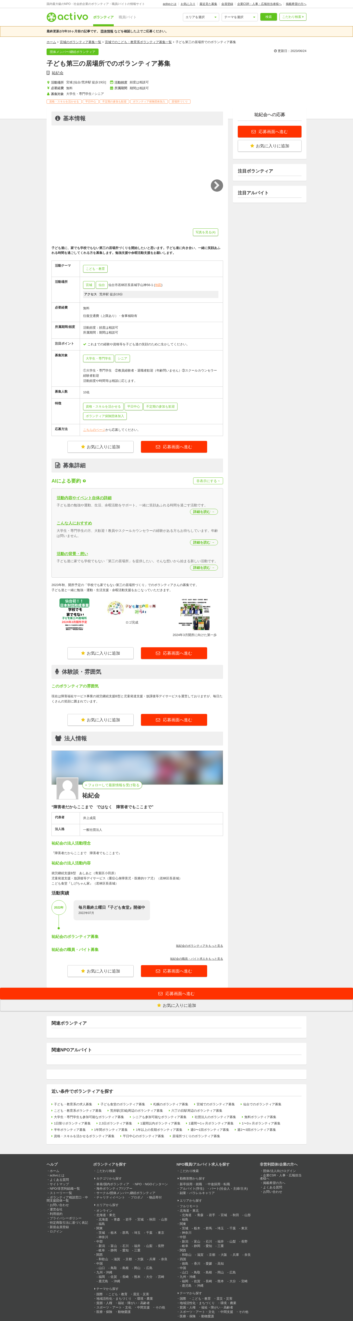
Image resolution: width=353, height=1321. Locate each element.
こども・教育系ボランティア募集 (78, 1110)
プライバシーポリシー (66, 1218)
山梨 (149, 1246)
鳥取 (114, 1268)
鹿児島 (103, 1281)
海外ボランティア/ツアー (114, 1188)
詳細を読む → (204, 512)
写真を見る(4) (205, 232)
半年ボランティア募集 (70, 1130)
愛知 (125, 1250)
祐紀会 (57, 73)
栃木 (114, 1232)
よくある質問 (59, 1180)
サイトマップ (59, 1184)
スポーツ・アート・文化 (113, 1307)
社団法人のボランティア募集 (215, 1117)
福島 (102, 1224)
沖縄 (117, 1281)
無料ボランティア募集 (260, 1117)
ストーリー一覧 (61, 1193)
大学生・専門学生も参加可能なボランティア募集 (89, 1117)
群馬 (125, 1232)
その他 (160, 1307)
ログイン (56, 1231)
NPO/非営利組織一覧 (65, 1188)
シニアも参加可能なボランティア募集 (159, 1117)
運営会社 (56, 1209)
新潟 (102, 1246)
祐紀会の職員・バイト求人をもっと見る (196, 958)
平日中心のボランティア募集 (143, 1136)
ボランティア (103, 17)
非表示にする (208, 481)
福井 (137, 1246)
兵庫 (152, 1259)
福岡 (102, 1277)
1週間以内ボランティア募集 (160, 1123)
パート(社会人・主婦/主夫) (229, 1188)
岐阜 (102, 1250)
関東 (99, 1228)
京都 (129, 1259)
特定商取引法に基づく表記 (69, 1222)
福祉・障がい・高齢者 (134, 1303)
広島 (149, 1268)
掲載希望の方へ (296, 4)
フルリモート (189, 1206)
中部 (99, 1241)
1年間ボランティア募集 (111, 1130)
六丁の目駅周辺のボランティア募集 (196, 1110)
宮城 (89, 285)
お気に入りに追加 (100, 447)
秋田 (152, 1219)
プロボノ (137, 1197)
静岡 (114, 1250)
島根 (125, 1268)
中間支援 (143, 1307)
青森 (117, 1219)
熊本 (137, 1277)
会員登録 (227, 4)
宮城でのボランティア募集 (216, 1104)
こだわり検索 (291, 17)
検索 (268, 17)
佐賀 (114, 1277)
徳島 (185, 1263)
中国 (99, 1263)
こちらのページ (94, 430)
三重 (137, 1250)
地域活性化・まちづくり (113, 1298)
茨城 (102, 1232)
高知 (220, 1263)
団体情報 (107, 31)
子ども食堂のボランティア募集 (123, 1104)
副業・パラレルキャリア (197, 1193)
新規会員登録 (59, 1227)
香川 (197, 1263)
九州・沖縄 (104, 1272)
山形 (164, 1219)
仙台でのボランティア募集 (262, 1104)
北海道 (103, 1219)
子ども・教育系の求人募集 (73, 1104)
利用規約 (56, 1214)
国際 (99, 1294)
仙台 (102, 285)
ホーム (51, 42)
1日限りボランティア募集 (72, 1123)
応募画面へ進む (177, 447)
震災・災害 (141, 1294)
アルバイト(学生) (192, 1188)
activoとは (169, 4)
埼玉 (137, 1232)
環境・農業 (145, 1298)
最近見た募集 (208, 4)
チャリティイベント (110, 1197)
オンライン (104, 1210)
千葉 (149, 1232)
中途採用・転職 (219, 1184)
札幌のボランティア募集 (170, 1104)
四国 (183, 1259)
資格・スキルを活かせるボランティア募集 (84, 1136)
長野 (161, 1246)
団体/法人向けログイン (279, 1171)
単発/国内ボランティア (112, 1184)
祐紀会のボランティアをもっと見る (199, 945)
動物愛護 (124, 1312)
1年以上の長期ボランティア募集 (159, 1130)
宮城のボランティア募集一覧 (80, 42)
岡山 (137, 1268)
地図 (158, 285)
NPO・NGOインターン (151, 1184)
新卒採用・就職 (191, 1184)
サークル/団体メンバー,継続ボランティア (125, 1193)
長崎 (125, 1277)
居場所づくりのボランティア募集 (196, 1136)
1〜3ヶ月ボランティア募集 (261, 1123)
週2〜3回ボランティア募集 (256, 1130)
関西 (99, 1255)
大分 (149, 1277)
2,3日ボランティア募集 (115, 1123)
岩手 (129, 1219)
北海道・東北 (105, 1215)
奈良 (164, 1259)
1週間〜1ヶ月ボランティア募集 (211, 1123)
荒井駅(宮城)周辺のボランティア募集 (136, 1110)
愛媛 (209, 1263)
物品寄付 (155, 1197)
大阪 (140, 1259)
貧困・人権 (104, 1303)
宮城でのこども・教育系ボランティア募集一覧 (138, 42)
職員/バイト (128, 17)
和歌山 (103, 1259)
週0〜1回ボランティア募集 (209, 1130)
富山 (114, 1246)
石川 (125, 1246)
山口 (102, 1268)
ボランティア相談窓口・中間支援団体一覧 (67, 1199)
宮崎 (161, 1277)
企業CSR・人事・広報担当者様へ (259, 4)
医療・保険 (104, 1312)
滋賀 (117, 1259)
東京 (161, 1232)
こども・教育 (117, 1294)
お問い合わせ (59, 1205)
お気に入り (188, 4)
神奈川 (103, 1237)
